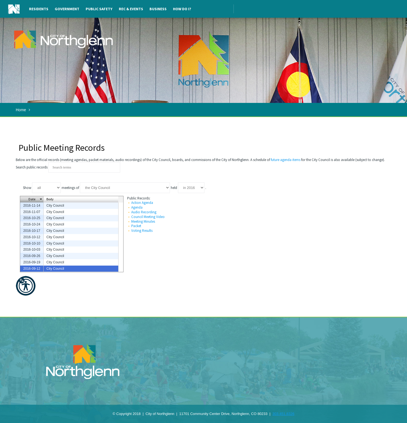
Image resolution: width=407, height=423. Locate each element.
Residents (38, 8)
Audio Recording (143, 212)
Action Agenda (142, 202)
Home (21, 110)
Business (158, 8)
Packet (136, 226)
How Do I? (182, 8)
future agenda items (285, 159)
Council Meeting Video (148, 216)
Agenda (137, 207)
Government (67, 8)
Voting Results (142, 230)
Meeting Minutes (143, 221)
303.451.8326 (283, 414)
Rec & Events (131, 8)
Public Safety (99, 8)
